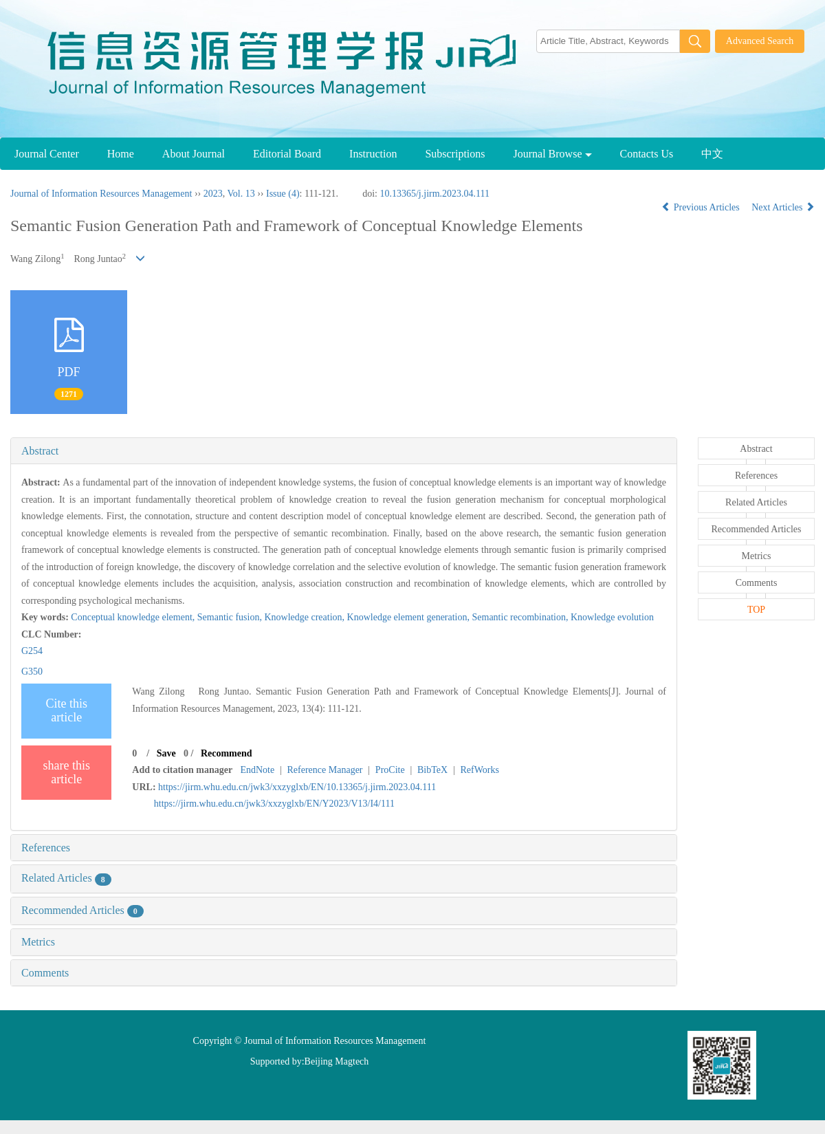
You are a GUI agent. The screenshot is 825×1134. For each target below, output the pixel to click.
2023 (213, 193)
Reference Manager (325, 770)
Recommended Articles (82, 910)
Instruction (373, 154)
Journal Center (46, 154)
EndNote (257, 770)
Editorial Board (287, 154)
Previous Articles (701, 207)
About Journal (193, 154)
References (45, 847)
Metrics (38, 942)
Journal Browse (553, 154)
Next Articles (783, 207)
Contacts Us (647, 154)
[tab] (343, 451)
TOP (756, 609)
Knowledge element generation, (409, 617)
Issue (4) (283, 193)
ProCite (390, 770)
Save (166, 753)
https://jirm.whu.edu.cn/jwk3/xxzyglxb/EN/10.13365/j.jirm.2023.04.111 (297, 787)
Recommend (226, 753)
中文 (712, 154)
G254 (32, 651)
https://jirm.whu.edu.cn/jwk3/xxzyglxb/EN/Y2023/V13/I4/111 (274, 803)
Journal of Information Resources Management (101, 193)
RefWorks (479, 770)
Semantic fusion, (231, 617)
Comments (45, 973)
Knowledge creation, (305, 617)
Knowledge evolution (612, 617)
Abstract (39, 451)
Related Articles (66, 878)
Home (120, 154)
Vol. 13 (240, 193)
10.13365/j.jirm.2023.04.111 (435, 193)
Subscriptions (455, 154)
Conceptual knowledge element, (134, 617)
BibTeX (432, 770)
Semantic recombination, (521, 617)
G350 (32, 671)
